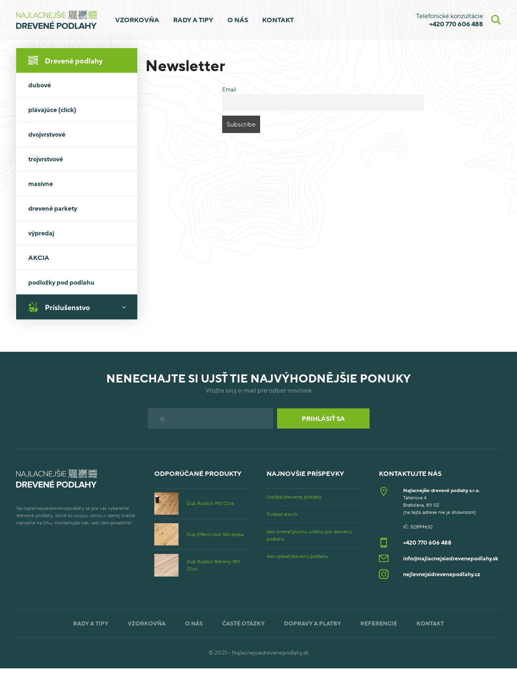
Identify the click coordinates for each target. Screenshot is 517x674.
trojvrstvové (45, 159)
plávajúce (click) (52, 110)
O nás (237, 20)
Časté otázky (243, 623)
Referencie (378, 623)
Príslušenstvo (80, 307)
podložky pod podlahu (61, 282)
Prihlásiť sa (323, 418)
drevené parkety (52, 208)
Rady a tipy (193, 20)
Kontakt (278, 20)
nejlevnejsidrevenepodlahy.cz (441, 573)
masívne (40, 184)
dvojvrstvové (46, 134)
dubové (39, 85)
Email (229, 89)
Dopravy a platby (312, 623)
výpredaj (41, 233)
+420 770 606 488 (427, 542)
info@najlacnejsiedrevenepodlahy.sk (450, 558)
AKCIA (38, 258)
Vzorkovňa (137, 20)
